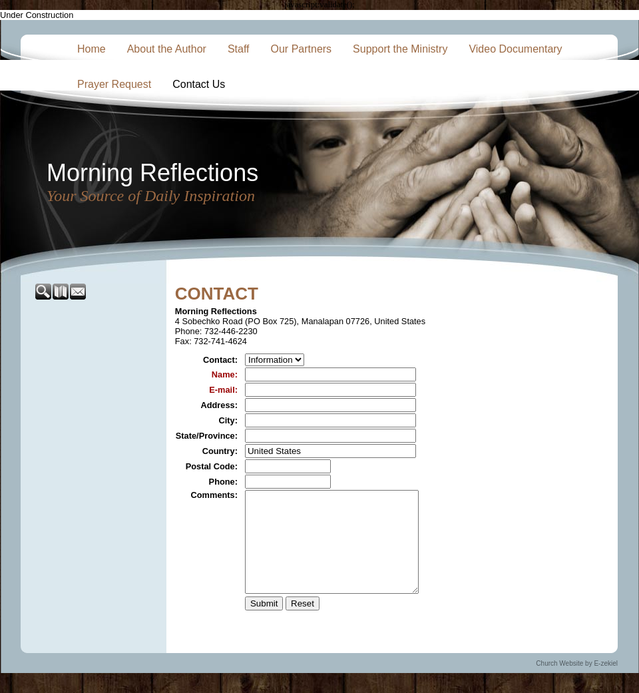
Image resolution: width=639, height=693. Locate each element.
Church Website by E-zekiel (577, 683)
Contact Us (198, 84)
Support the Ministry (400, 49)
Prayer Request (114, 84)
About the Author (166, 49)
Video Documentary (515, 49)
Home (91, 49)
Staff (239, 49)
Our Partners (301, 49)
